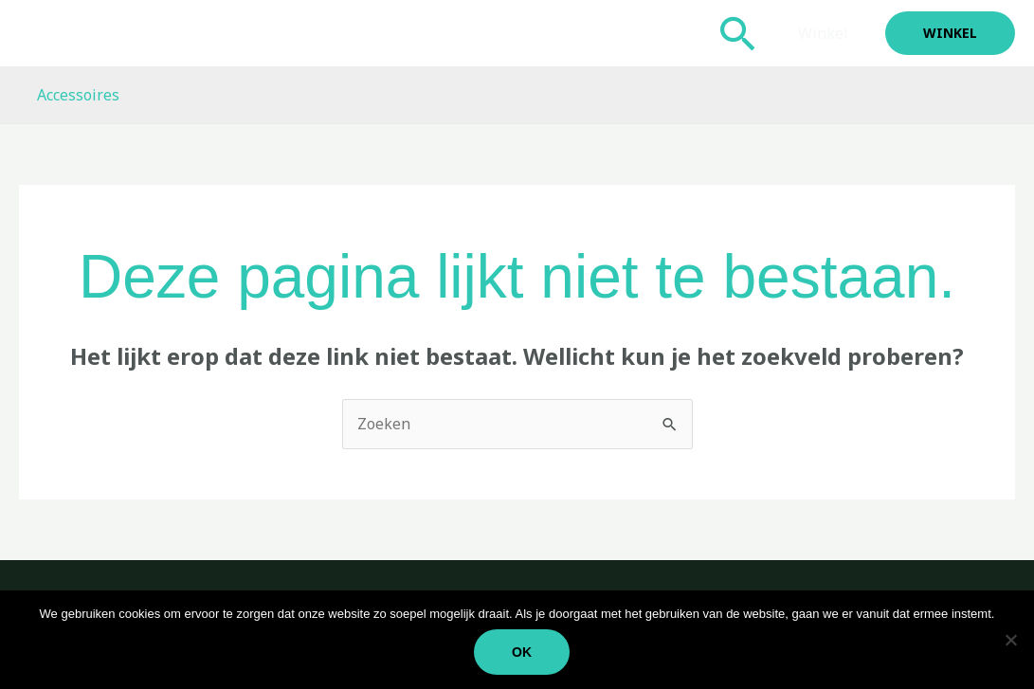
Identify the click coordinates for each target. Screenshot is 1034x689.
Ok (522, 652)
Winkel (826, 33)
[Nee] (1010, 639)
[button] (743, 33)
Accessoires (75, 94)
